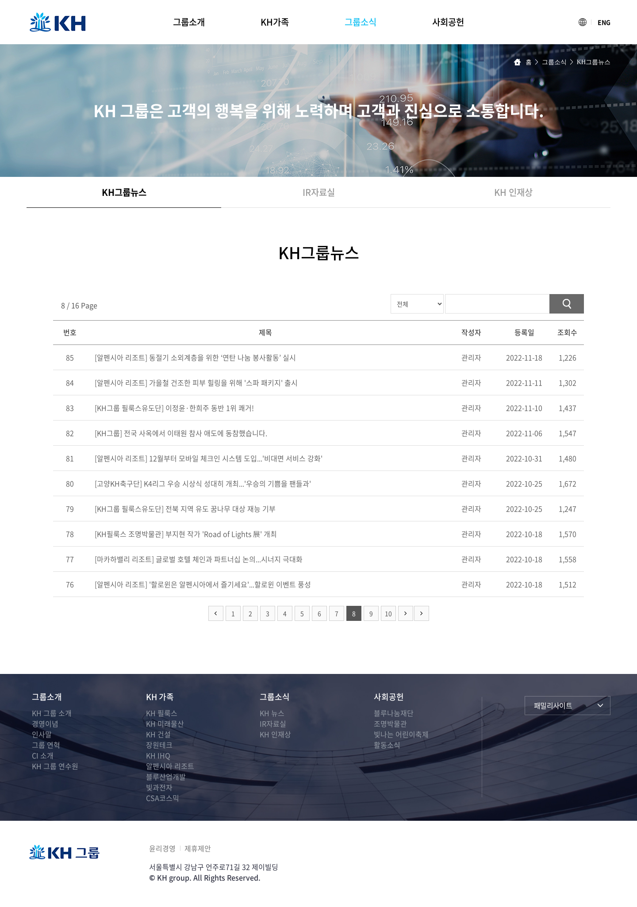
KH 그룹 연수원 (55, 766)
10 (388, 613)
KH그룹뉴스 (124, 192)
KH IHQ (158, 755)
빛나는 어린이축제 (401, 734)
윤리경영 (162, 848)
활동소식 (387, 744)
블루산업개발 (166, 776)
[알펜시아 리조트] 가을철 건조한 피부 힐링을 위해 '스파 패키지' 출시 (196, 382)
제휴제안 (197, 848)
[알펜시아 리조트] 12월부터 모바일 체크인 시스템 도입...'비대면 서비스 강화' (208, 458)
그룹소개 (189, 21)
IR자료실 (319, 192)
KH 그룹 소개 (52, 713)
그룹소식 (360, 21)
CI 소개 (43, 755)
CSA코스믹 (162, 797)
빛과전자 (159, 787)
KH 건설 (158, 734)
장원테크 (159, 744)
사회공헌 (448, 21)
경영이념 (45, 723)
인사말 (42, 734)
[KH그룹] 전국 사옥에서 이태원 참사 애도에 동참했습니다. (181, 433)
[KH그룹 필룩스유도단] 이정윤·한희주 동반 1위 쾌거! (174, 407)
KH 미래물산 (165, 723)
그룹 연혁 (46, 744)
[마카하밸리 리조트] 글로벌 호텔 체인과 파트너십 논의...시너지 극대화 (199, 559)
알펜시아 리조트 (170, 766)
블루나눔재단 (394, 713)
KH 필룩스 (161, 713)
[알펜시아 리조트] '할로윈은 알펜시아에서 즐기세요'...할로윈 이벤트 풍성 (203, 584)
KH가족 (275, 21)
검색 (566, 304)
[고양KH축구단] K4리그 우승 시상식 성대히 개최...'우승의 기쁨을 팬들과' (203, 483)
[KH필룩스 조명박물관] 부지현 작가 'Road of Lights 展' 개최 (186, 533)
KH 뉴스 (272, 713)
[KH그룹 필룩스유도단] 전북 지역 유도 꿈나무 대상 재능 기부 (185, 508)
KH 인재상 (513, 192)
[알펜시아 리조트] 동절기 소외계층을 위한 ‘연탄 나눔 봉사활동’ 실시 (195, 357)
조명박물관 (390, 723)
